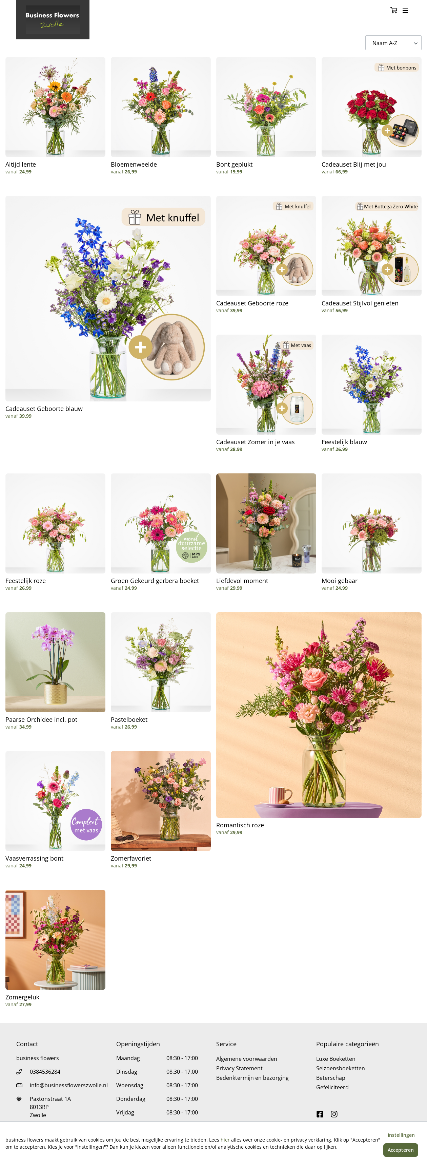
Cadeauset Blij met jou (354, 164)
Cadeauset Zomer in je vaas (255, 442)
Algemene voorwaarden (246, 1059)
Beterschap (330, 1078)
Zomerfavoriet (131, 858)
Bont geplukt (234, 164)
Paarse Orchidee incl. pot (41, 719)
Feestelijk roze (25, 580)
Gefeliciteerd (332, 1087)
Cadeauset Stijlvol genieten (360, 303)
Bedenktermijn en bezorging (252, 1078)
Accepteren (401, 1150)
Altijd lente (20, 164)
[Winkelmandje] (394, 11)
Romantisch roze (240, 825)
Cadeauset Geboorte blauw (44, 408)
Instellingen (401, 1135)
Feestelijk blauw (344, 442)
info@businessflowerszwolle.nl (69, 1085)
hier (225, 1139)
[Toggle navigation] (405, 11)
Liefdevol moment (242, 580)
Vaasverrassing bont (34, 858)
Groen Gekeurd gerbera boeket (155, 580)
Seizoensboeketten (340, 1068)
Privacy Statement (239, 1068)
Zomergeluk (22, 997)
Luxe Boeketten (335, 1059)
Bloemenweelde (134, 164)
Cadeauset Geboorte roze (252, 303)
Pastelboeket (129, 719)
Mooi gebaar (340, 580)
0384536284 (45, 1071)
